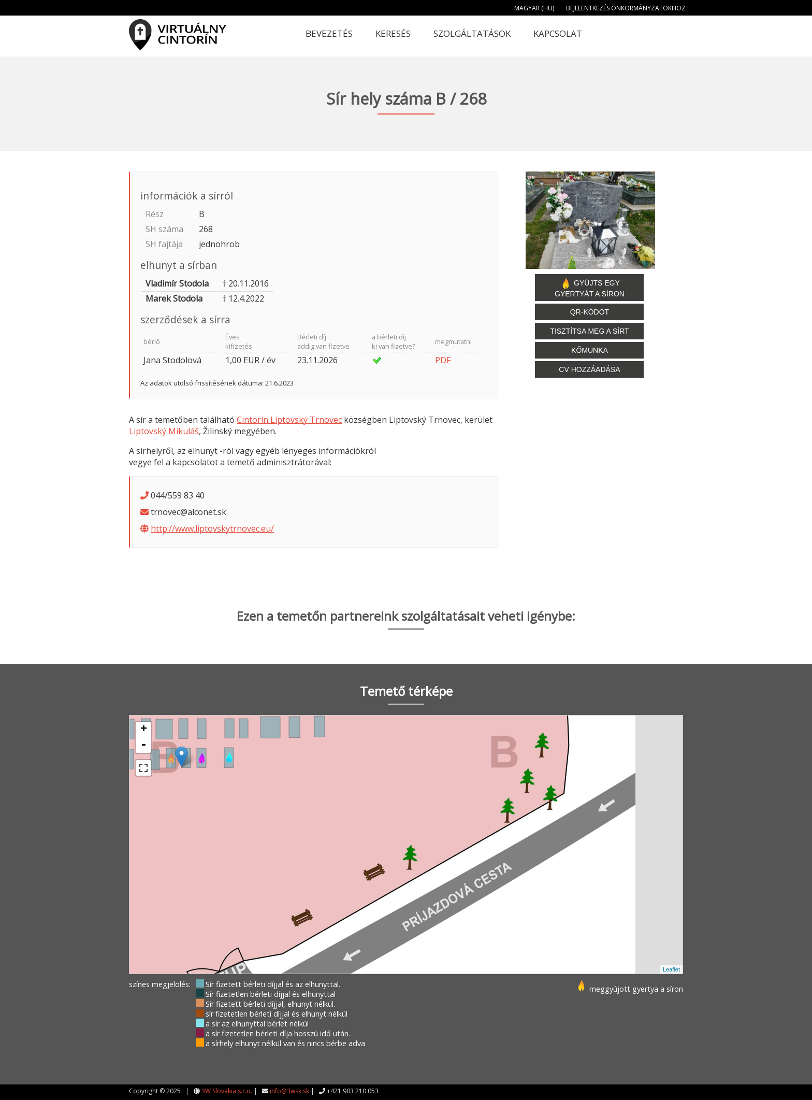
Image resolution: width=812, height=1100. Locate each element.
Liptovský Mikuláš (164, 431)
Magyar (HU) (534, 8)
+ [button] (143, 729)
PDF (443, 360)
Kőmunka (589, 350)
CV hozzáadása (589, 369)
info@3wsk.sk (289, 1091)
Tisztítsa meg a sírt (589, 331)
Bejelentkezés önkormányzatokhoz (626, 8)
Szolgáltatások (472, 33)
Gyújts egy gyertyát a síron (590, 287)
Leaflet (671, 969)
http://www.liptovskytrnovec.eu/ (212, 528)
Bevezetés (329, 33)
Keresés (393, 33)
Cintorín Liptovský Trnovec (289, 419)
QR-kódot (589, 312)
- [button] (143, 745)
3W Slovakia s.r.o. (226, 1091)
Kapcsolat (557, 33)
